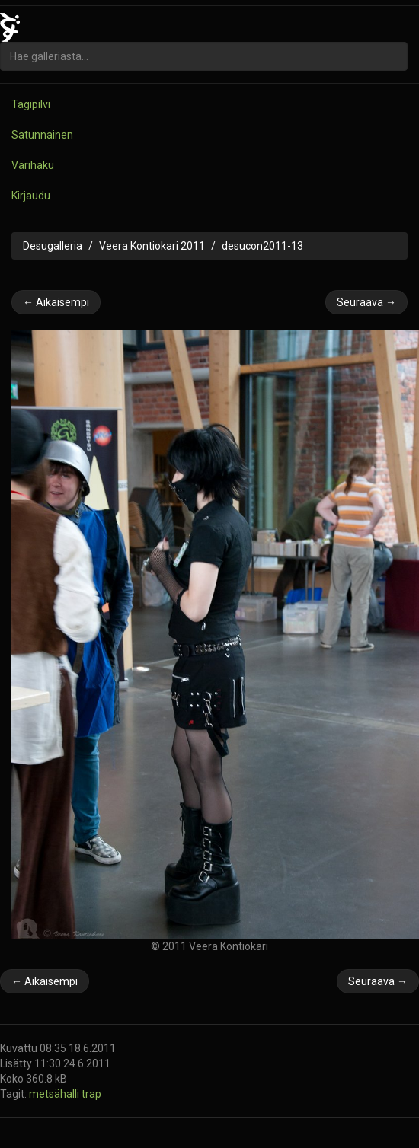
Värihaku (32, 165)
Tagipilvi (30, 104)
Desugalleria (52, 246)
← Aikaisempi (56, 302)
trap (91, 1094)
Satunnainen (42, 135)
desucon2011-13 (262, 246)
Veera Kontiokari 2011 (152, 246)
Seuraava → (366, 302)
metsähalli (55, 1094)
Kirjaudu (30, 196)
